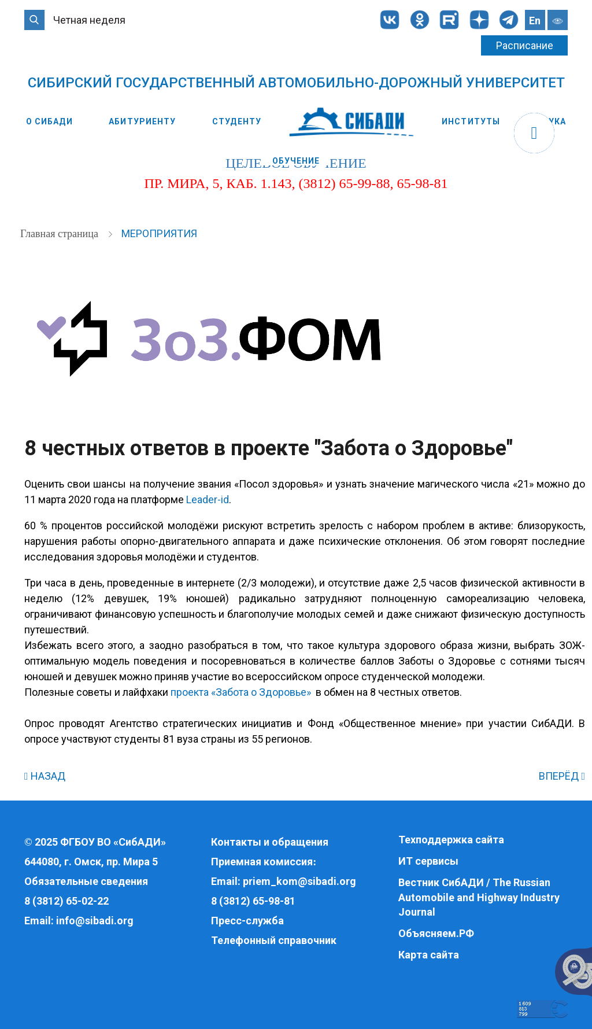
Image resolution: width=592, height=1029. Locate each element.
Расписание (524, 45)
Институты (471, 121)
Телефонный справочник (273, 940)
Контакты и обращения (269, 842)
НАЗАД (44, 776)
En (535, 20)
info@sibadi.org (95, 920)
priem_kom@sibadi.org (299, 881)
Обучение (296, 160)
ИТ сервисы (428, 861)
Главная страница (60, 233)
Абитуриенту (142, 121)
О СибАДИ (49, 121)
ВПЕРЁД (562, 776)
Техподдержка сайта (451, 839)
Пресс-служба (247, 920)
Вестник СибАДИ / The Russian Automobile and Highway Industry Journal (479, 897)
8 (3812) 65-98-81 (253, 901)
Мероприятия (159, 233)
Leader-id (207, 499)
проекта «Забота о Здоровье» (241, 692)
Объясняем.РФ (436, 933)
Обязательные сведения (86, 881)
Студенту (236, 121)
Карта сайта (428, 955)
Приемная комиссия (262, 861)
